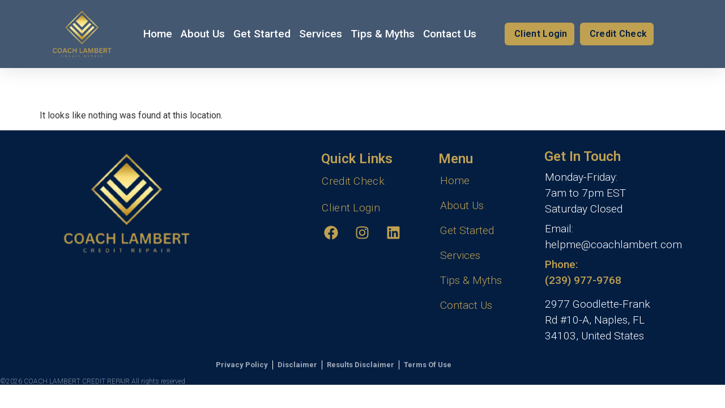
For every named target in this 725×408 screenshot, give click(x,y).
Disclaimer (297, 364)
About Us (203, 33)
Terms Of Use (427, 364)
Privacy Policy (242, 364)
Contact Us (449, 33)
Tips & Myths (383, 33)
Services (320, 33)
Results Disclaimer (360, 364)
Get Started (262, 33)
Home (157, 33)
